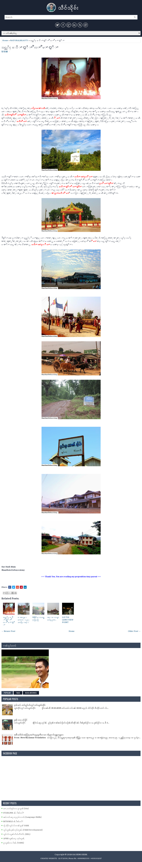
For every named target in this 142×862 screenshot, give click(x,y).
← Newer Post (8, 631)
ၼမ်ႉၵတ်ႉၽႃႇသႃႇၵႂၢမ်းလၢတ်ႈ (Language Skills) (22, 817)
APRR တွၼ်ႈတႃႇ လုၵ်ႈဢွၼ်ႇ (14, 838)
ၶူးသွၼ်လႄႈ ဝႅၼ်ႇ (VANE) (13, 843)
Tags (18, 692)
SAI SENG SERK (79, 854)
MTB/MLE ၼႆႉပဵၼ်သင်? (13, 821)
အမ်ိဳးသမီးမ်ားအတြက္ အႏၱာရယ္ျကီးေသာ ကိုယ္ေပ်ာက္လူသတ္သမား (39, 735)
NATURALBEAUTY (19, 40)
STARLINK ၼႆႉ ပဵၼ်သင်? (13, 813)
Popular (7, 692)
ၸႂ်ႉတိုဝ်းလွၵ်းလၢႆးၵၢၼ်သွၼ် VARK (16, 825)
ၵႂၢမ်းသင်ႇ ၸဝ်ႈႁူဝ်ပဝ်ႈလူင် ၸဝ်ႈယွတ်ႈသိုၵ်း (30, 705)
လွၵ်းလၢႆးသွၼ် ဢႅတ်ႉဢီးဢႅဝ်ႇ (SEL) (16, 834)
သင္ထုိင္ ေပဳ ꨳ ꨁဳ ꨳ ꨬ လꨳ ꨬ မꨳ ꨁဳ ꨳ (29, 47)
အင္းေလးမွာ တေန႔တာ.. (53, 618)
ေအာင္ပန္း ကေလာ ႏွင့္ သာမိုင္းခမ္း (24, 619)
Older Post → (134, 631)
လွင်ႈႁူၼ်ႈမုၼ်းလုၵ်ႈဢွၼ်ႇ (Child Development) (23, 830)
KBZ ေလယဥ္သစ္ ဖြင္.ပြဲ (38, 618)
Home (5, 40)
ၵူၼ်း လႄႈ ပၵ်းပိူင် (20, 720)
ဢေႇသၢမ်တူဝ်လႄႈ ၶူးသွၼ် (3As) (16, 808)
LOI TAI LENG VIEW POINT (67, 619)
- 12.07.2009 (62, 858)
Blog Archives (31, 692)
